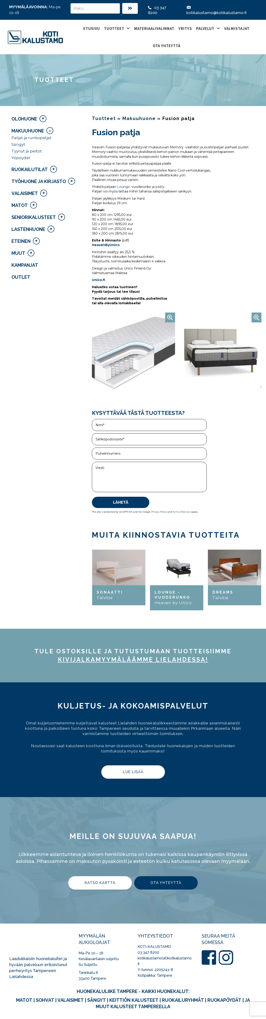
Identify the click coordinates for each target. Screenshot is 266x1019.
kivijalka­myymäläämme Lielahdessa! (133, 659)
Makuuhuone (27, 131)
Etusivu (91, 28)
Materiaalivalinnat (154, 28)
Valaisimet (24, 193)
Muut (18, 253)
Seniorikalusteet (33, 217)
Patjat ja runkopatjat (31, 137)
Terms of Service (181, 512)
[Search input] (95, 8)
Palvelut (205, 28)
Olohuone (24, 119)
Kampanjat (24, 265)
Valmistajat (236, 28)
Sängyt (18, 144)
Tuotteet (114, 28)
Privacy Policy (159, 512)
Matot (19, 205)
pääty (160, 187)
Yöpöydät (20, 157)
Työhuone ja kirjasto (38, 181)
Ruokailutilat (29, 169)
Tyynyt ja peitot (26, 151)
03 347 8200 (148, 952)
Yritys (185, 28)
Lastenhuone (28, 229)
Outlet (20, 277)
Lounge (123, 187)
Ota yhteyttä (167, 45)
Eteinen (21, 241)
